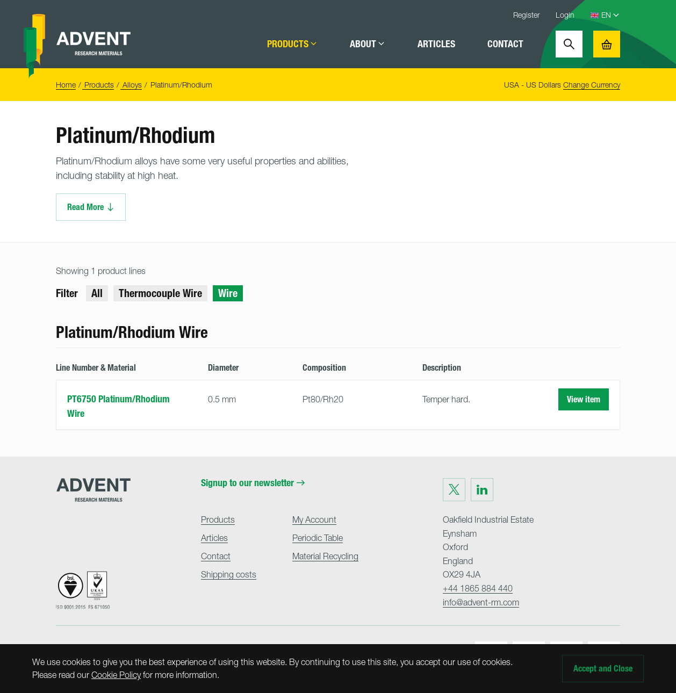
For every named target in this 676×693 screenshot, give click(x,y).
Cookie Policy (116, 675)
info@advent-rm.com (481, 602)
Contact (505, 44)
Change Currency (591, 84)
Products (292, 44)
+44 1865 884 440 (478, 588)
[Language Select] (610, 15)
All (97, 293)
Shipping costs (228, 574)
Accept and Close (602, 668)
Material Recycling (325, 556)
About (367, 44)
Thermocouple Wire (160, 293)
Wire (228, 293)
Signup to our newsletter (253, 483)
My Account (314, 519)
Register (526, 14)
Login (565, 14)
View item (583, 399)
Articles (436, 44)
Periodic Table (317, 538)
